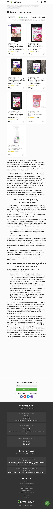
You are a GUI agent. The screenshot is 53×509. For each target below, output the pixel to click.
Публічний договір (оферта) (26, 483)
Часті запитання (26, 490)
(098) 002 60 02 (26, 443)
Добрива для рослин (18, 5)
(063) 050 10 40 (26, 428)
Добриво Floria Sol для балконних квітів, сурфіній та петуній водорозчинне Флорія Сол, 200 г (35, 47)
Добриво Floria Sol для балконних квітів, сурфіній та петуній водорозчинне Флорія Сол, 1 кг (15, 115)
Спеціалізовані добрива (32, 5)
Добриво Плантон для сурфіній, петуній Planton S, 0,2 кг (36, 114)
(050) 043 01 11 (26, 441)
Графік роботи (26, 497)
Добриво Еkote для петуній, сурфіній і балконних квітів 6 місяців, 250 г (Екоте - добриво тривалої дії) (36, 81)
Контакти (26, 495)
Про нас (26, 481)
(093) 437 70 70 (26, 417)
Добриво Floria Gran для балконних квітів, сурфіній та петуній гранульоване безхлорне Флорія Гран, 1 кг (16, 47)
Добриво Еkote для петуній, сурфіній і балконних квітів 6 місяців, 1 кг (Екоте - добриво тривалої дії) (16, 81)
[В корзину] (23, 54)
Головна (10, 5)
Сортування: (15, 20)
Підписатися (26, 389)
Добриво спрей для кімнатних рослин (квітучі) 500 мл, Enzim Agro (15, 148)
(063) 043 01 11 (26, 444)
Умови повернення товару (26, 488)
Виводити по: (36, 20)
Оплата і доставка (26, 486)
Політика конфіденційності (26, 492)
